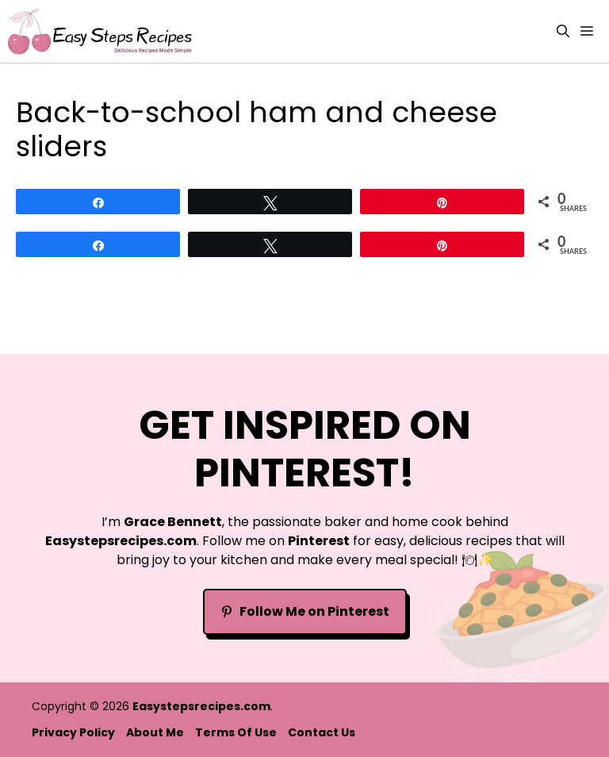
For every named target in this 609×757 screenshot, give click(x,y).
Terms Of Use (236, 732)
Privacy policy (73, 732)
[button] (563, 31)
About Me (155, 732)
